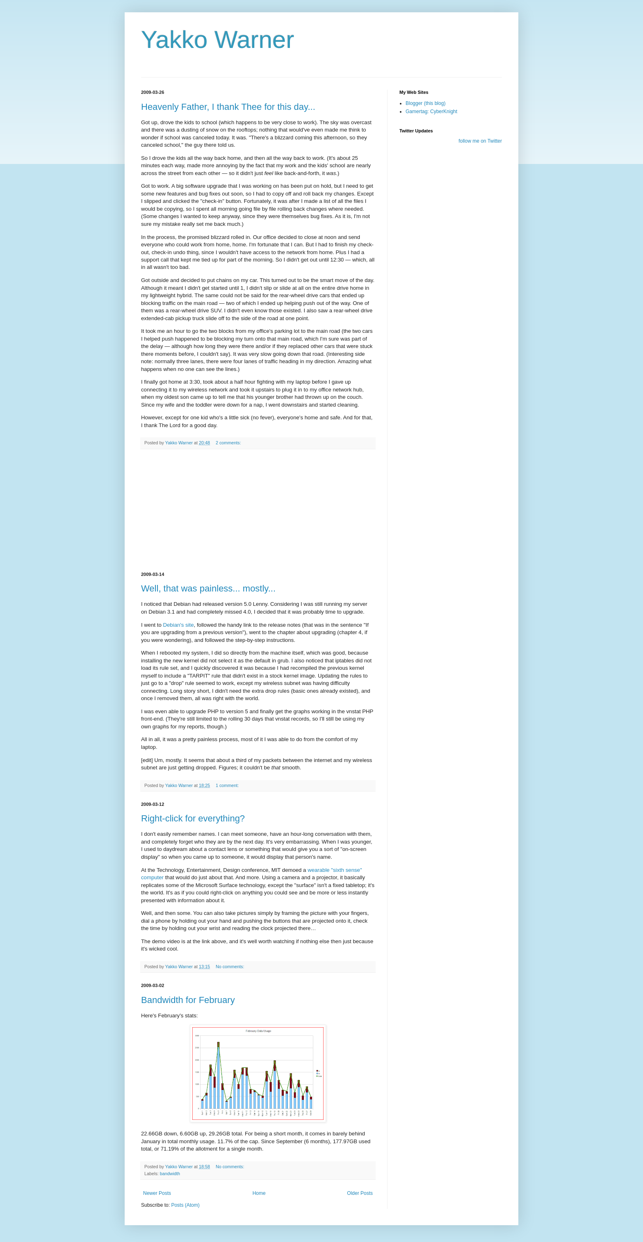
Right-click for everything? (193, 818)
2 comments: (229, 442)
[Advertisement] (257, 510)
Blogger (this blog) (425, 103)
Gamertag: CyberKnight (431, 111)
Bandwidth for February (188, 1000)
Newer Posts (157, 1193)
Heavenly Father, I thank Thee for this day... (228, 107)
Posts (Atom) (185, 1205)
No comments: (231, 966)
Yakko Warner (217, 39)
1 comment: (228, 785)
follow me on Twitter (480, 141)
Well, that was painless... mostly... (208, 588)
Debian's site (178, 625)
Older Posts (360, 1193)
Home (259, 1193)
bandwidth (170, 1173)
